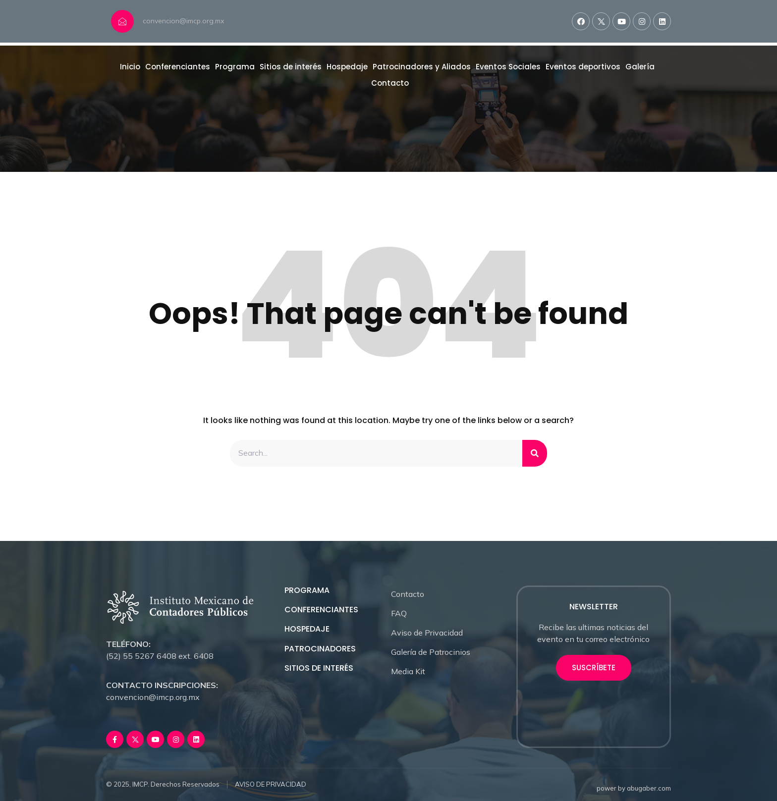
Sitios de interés (291, 66)
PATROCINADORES (320, 648)
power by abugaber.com (634, 788)
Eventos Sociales (508, 66)
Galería (640, 66)
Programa (235, 66)
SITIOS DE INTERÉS (318, 668)
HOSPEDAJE (307, 629)
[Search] (534, 453)
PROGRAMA (307, 590)
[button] (593, 668)
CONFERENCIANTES (321, 609)
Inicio (130, 66)
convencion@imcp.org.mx (183, 20)
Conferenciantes (177, 66)
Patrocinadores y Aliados (422, 66)
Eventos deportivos (583, 66)
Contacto (390, 83)
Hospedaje (347, 66)
